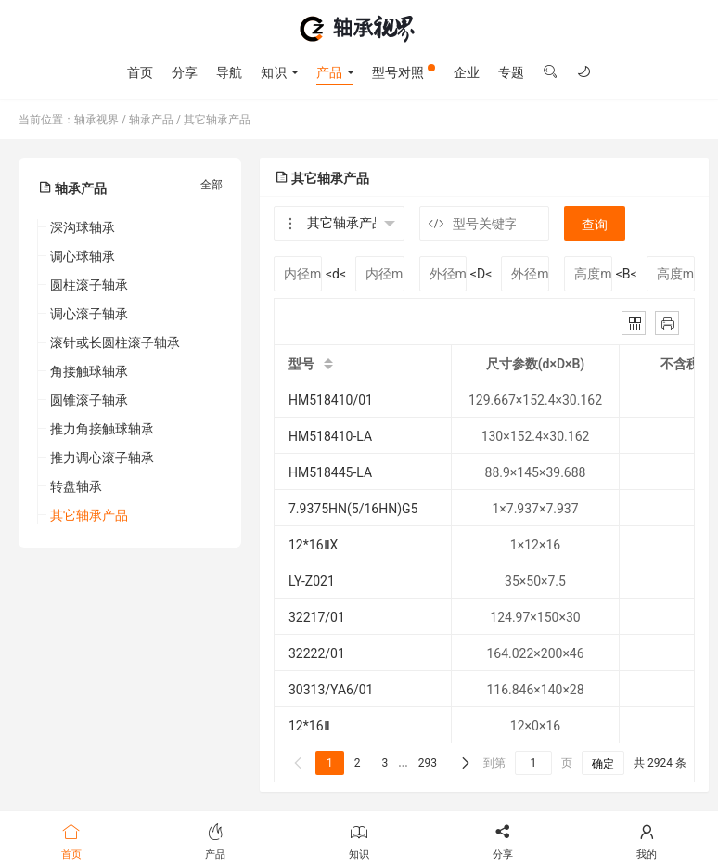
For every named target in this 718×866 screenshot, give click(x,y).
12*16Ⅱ (309, 725)
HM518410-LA (330, 436)
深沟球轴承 (82, 227)
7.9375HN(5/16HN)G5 (352, 508)
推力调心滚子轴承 (102, 457)
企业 (467, 72)
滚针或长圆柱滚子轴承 (115, 342)
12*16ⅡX (313, 544)
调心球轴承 (82, 256)
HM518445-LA (330, 472)
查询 (595, 224)
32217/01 (316, 617)
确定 (603, 763)
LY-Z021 (311, 581)
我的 (646, 840)
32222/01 (316, 653)
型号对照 (403, 72)
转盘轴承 (76, 486)
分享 (185, 72)
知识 (274, 72)
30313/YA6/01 (330, 689)
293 (427, 762)
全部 (211, 184)
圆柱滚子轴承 (89, 285)
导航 (229, 72)
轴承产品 (151, 119)
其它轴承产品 (217, 119)
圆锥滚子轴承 (89, 400)
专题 (511, 72)
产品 (329, 72)
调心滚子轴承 (89, 313)
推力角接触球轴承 (102, 428)
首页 (140, 72)
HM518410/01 (330, 400)
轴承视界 (358, 29)
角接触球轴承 (89, 371)
